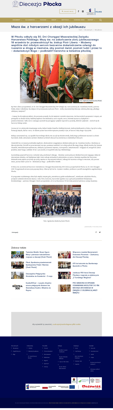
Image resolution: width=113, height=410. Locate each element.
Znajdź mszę (67, 11)
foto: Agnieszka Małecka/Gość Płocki (91, 102)
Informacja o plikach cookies (95, 371)
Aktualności (15, 350)
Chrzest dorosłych (48, 353)
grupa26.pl (94, 405)
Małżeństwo (47, 359)
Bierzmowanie (47, 356)
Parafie (92, 356)
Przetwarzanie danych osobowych (95, 365)
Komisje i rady (78, 363)
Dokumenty (30, 347)
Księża (92, 359)
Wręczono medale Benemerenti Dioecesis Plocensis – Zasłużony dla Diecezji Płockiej (85, 256)
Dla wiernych (14, 347)
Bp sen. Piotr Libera (64, 363)
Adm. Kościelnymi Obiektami (79, 359)
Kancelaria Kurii (94, 353)
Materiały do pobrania (33, 353)
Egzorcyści (46, 365)
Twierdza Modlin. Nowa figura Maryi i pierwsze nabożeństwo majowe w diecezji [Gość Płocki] (39, 256)
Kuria (76, 350)
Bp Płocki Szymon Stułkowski (63, 352)
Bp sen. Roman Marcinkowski (62, 369)
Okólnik (30, 350)
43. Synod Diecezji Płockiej (32, 359)
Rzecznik (93, 350)
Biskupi (60, 347)
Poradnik (44, 347)
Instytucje (76, 347)
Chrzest (46, 350)
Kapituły (77, 366)
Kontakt (91, 347)
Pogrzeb (46, 362)
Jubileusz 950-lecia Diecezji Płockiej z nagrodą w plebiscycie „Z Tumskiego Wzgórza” (86, 277)
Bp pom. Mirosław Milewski (63, 359)
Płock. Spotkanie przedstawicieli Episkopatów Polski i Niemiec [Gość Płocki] (38, 267)
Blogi (14, 356)
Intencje (46, 368)
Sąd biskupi (78, 353)
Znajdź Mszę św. (17, 353)
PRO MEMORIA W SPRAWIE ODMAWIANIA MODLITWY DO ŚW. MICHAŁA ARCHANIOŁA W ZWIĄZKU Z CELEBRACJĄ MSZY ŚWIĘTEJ (86, 290)
